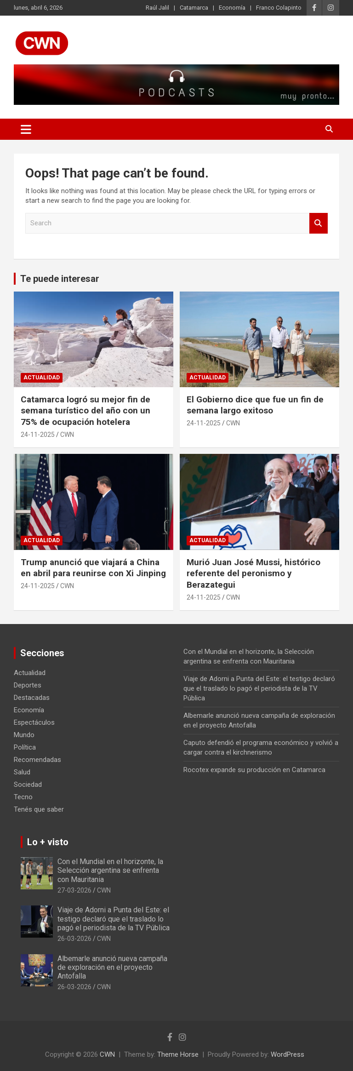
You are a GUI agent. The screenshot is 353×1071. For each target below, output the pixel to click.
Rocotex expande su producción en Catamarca (254, 770)
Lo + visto (47, 842)
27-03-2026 (74, 890)
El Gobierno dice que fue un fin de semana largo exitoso (255, 405)
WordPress (287, 1054)
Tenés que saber (39, 809)
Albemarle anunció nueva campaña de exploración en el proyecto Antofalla (112, 967)
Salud (22, 772)
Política (25, 747)
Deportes (27, 685)
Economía (232, 7)
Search (318, 223)
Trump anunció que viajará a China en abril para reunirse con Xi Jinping (93, 568)
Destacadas (32, 697)
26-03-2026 (74, 938)
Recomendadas (37, 760)
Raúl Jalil (157, 7)
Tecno (23, 797)
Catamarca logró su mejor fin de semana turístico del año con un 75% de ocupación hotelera (85, 410)
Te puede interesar (59, 278)
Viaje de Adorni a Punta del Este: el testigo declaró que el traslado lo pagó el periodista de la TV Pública (259, 688)
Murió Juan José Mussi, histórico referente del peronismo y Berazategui (253, 573)
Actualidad (41, 377)
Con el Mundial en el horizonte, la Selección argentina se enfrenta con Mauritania (110, 870)
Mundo (24, 735)
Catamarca (194, 7)
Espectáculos (34, 722)
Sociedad (28, 784)
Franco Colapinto (279, 7)
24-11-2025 (38, 434)
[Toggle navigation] (26, 129)
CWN (67, 434)
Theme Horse (178, 1054)
